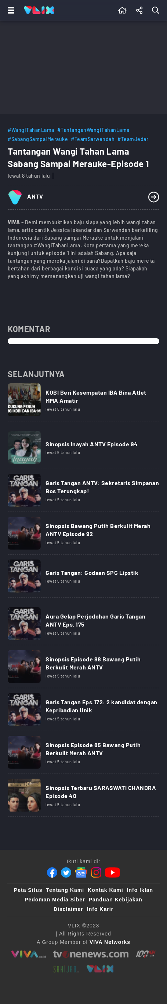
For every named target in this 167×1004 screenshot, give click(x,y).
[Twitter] (66, 872)
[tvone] (90, 954)
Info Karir (100, 909)
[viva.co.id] (28, 954)
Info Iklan (140, 890)
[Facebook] (52, 872)
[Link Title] (83, 402)
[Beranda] (122, 10)
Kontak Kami (105, 890)
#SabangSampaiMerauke (38, 139)
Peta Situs (28, 890)
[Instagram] (96, 872)
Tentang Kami (65, 890)
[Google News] (81, 872)
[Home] (39, 10)
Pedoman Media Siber (55, 900)
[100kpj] (146, 954)
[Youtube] (112, 872)
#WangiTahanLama (31, 130)
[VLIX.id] (100, 968)
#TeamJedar (132, 139)
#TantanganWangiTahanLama (93, 130)
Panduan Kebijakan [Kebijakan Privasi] (115, 900)
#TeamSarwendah (93, 139)
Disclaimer (68, 909)
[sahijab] (66, 968)
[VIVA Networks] (110, 942)
